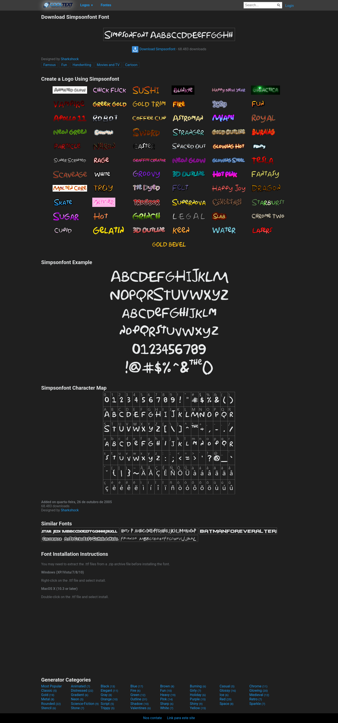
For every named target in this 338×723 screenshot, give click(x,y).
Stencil (48, 708)
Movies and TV (108, 65)
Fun (64, 65)
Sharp (167, 704)
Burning (198, 686)
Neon (77, 699)
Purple (198, 699)
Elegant (109, 690)
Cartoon (131, 65)
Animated (80, 686)
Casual (227, 686)
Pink (166, 699)
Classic (49, 690)
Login (289, 6)
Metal (47, 699)
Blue (136, 686)
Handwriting (82, 65)
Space (226, 704)
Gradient (79, 695)
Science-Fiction (85, 704)
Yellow (198, 708)
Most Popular (51, 686)
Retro (255, 699)
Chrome (258, 686)
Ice (224, 695)
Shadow (139, 704)
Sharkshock (70, 59)
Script (107, 704)
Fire (135, 690)
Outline (138, 699)
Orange (109, 699)
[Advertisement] (20, 78)
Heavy (167, 695)
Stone (77, 708)
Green (138, 695)
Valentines (140, 708)
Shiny (196, 704)
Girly (195, 690)
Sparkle (257, 704)
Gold (47, 695)
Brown (167, 686)
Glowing (258, 690)
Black (108, 686)
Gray (106, 695)
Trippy (107, 708)
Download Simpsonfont (153, 49)
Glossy (228, 690)
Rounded (51, 704)
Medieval (259, 695)
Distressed (82, 690)
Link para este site (181, 718)
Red (226, 699)
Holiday (198, 695)
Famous (49, 65)
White (166, 708)
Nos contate (152, 718)
